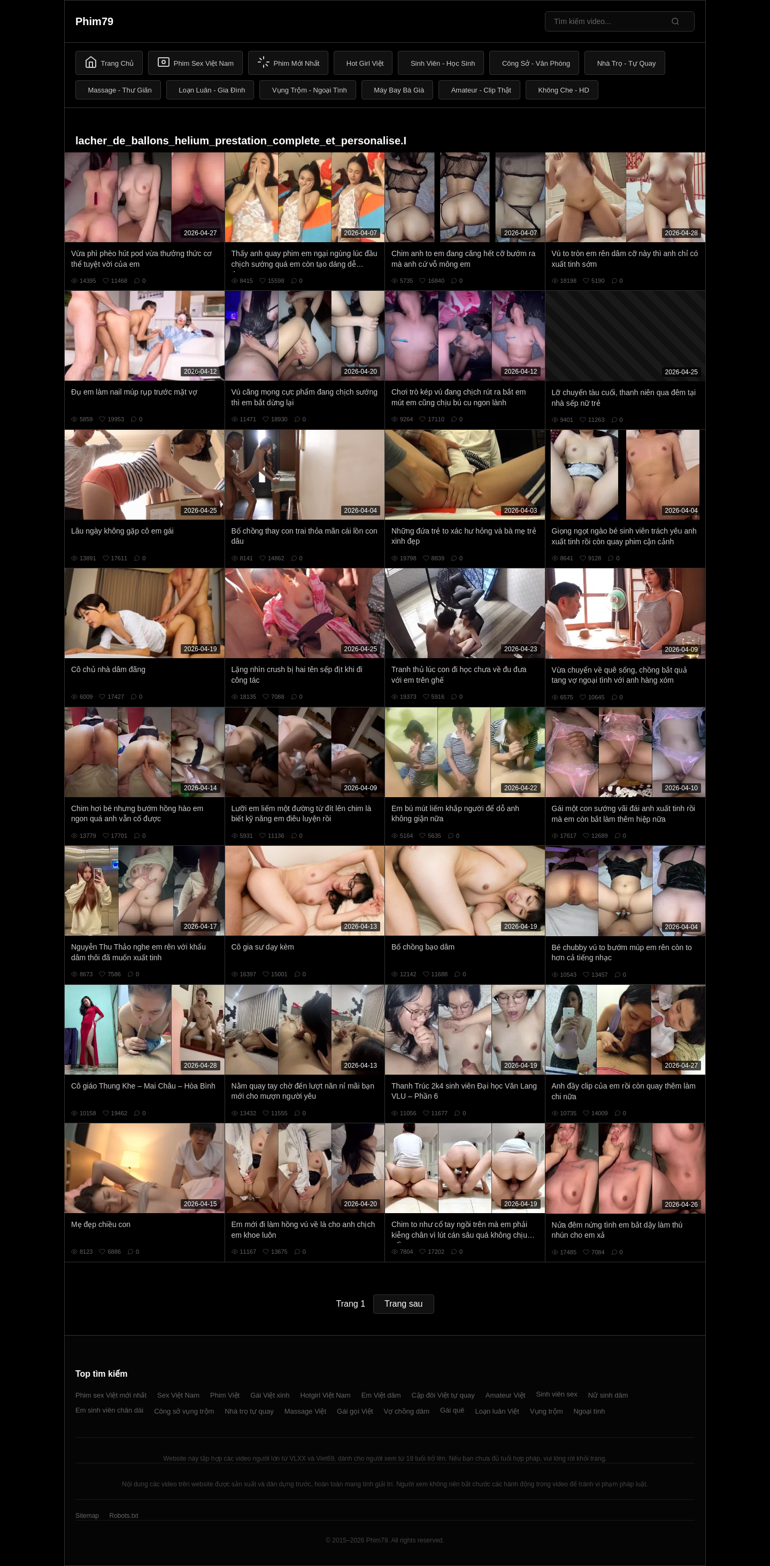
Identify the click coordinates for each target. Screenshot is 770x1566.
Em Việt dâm (381, 1395)
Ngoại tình (589, 1411)
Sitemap (87, 1515)
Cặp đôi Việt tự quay (443, 1395)
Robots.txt (123, 1515)
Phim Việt (225, 1395)
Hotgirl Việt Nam (325, 1395)
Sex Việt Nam (178, 1395)
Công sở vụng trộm (184, 1411)
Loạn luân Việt (497, 1411)
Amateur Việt (506, 1395)
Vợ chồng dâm (406, 1411)
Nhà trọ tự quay (249, 1411)
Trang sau (403, 1303)
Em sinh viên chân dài (109, 1410)
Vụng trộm (546, 1411)
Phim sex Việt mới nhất (111, 1395)
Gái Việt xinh (269, 1395)
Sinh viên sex (556, 1394)
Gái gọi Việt (355, 1411)
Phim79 (94, 21)
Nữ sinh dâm (608, 1395)
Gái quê (452, 1410)
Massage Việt (305, 1411)
